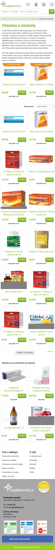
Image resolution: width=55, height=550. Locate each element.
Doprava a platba (9, 460)
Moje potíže (18, 19)
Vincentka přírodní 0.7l (14, 428)
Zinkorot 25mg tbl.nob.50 (13, 84)
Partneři (33, 464)
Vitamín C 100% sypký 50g (41, 251)
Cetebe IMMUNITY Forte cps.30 (41, 333)
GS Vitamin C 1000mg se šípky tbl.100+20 (41, 293)
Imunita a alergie (31, 19)
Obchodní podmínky (10, 456)
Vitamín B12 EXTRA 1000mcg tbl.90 (14, 253)
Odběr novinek (8, 476)
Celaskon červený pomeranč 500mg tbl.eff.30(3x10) (14, 213)
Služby (32, 468)
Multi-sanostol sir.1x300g (41, 84)
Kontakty (33, 460)
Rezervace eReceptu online (27, 547)
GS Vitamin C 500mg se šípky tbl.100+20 (13, 173)
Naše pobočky (8, 468)
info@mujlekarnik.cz (16, 507)
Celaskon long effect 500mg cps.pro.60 (41, 213)
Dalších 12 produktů (25, 352)
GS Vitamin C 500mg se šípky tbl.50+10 (13, 333)
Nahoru (50, 351)
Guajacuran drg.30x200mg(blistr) (13, 389)
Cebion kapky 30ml (13, 291)
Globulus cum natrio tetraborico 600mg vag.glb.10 (41, 389)
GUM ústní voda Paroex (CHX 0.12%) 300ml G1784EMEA (41, 429)
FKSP (32, 472)
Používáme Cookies (10, 472)
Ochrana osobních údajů (12, 464)
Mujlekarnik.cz (6, 19)
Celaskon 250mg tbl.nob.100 (41, 171)
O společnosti (35, 456)
